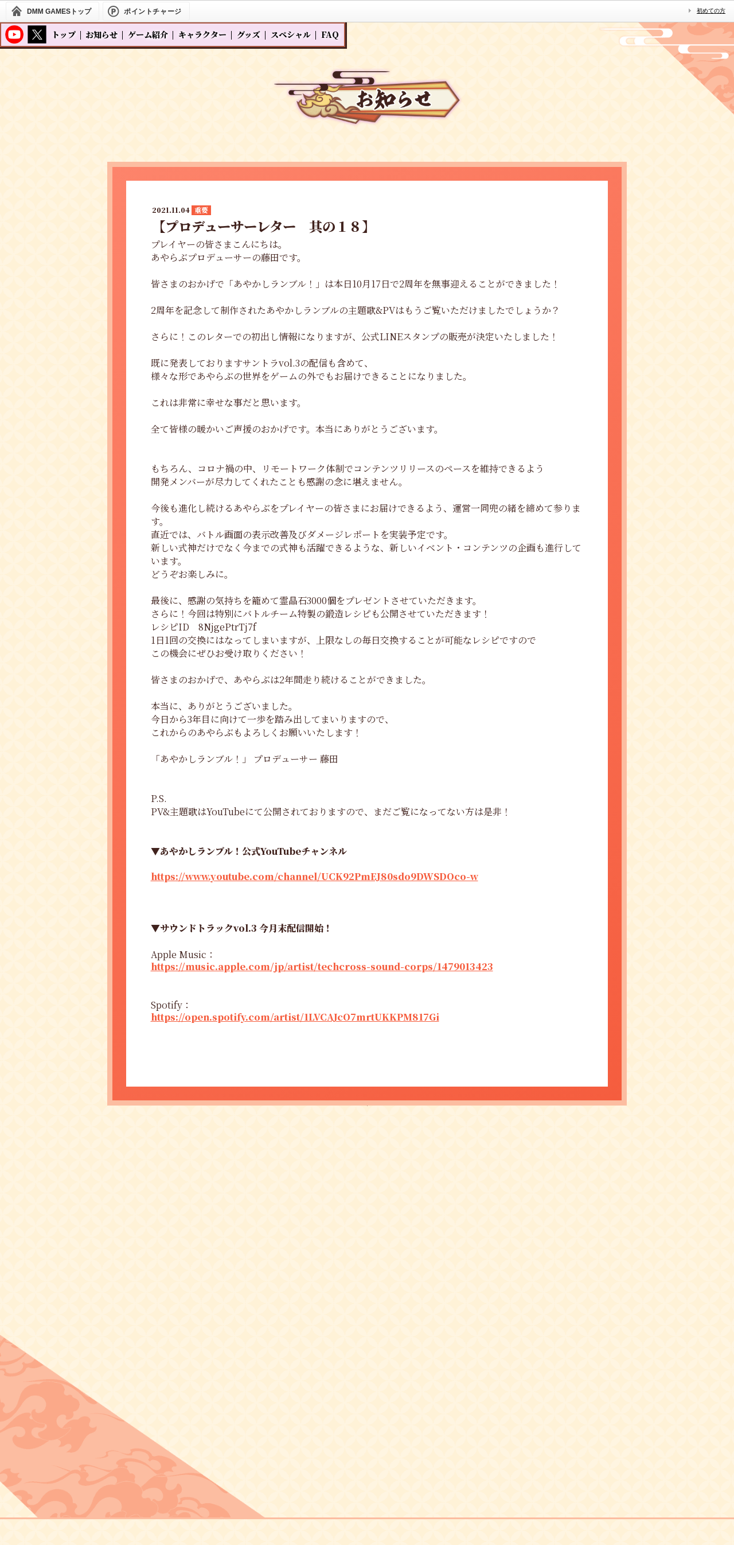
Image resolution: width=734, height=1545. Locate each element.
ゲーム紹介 (148, 34)
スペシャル (291, 34)
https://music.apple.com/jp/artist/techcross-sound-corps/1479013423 (322, 966)
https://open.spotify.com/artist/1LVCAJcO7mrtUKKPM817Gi (295, 1016)
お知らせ (101, 34)
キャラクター (202, 34)
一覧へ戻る (367, 1134)
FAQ (330, 34)
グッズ (248, 34)
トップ (64, 34)
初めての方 (711, 10)
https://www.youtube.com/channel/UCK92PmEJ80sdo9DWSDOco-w (314, 876)
